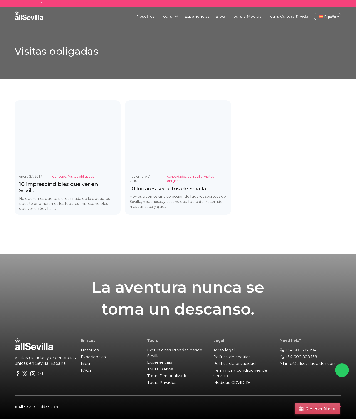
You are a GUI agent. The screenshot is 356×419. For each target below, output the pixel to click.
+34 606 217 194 (27, 3)
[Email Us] (310, 363)
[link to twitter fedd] (25, 374)
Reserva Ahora (332, 408)
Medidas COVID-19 (231, 382)
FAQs (86, 370)
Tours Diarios (160, 369)
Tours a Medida (246, 16)
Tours (166, 16)
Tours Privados (162, 382)
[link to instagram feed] (32, 374)
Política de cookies (232, 356)
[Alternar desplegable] (176, 16)
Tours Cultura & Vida (288, 16)
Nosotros (145, 16)
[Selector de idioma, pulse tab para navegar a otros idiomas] (327, 16)
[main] (29, 16)
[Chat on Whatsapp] (342, 370)
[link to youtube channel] (40, 374)
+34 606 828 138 (56, 3)
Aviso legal (224, 350)
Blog (220, 16)
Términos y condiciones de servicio (240, 373)
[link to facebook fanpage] (17, 374)
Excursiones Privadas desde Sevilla (175, 353)
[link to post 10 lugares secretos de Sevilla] (178, 157)
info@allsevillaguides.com (90, 3)
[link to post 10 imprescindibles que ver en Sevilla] (68, 157)
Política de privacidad (235, 363)
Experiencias (197, 16)
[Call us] (310, 350)
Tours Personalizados (168, 375)
